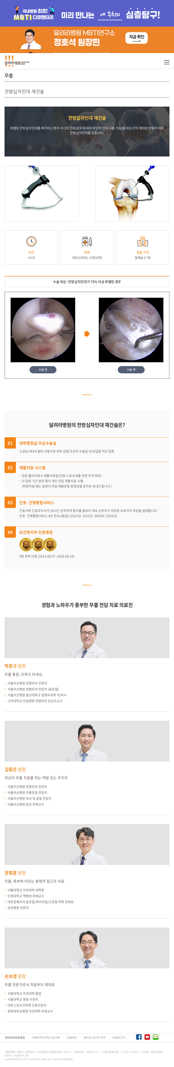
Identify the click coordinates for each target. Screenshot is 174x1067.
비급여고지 (118, 1037)
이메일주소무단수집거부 (46, 1037)
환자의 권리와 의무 (95, 1037)
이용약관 (72, 1037)
